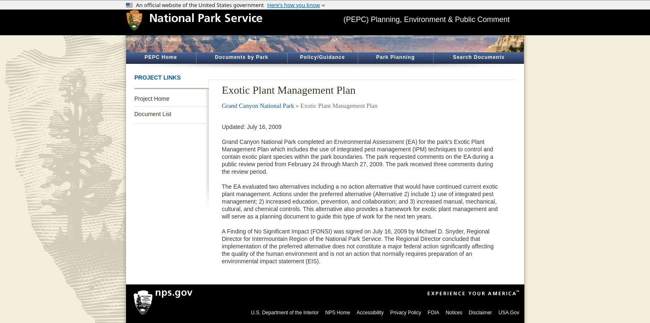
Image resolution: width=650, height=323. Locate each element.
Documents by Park (241, 57)
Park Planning (395, 57)
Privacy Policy (405, 313)
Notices (454, 313)
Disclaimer (480, 313)
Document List (152, 114)
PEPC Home (161, 57)
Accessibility (370, 313)
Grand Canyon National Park (258, 105)
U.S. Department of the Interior (285, 313)
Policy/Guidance (322, 57)
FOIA (433, 313)
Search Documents (479, 57)
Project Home (152, 98)
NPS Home (337, 313)
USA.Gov (508, 313)
